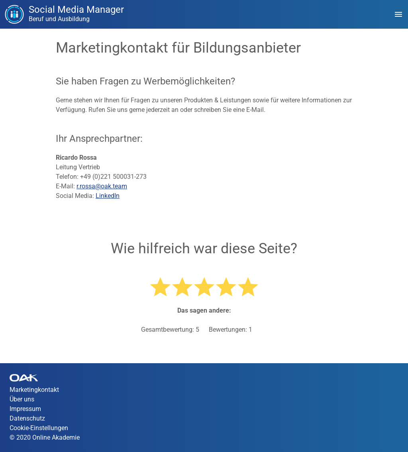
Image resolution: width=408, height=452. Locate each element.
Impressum (25, 409)
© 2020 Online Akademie (45, 437)
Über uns (22, 399)
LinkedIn (108, 196)
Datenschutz (27, 418)
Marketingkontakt (34, 389)
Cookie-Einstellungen (39, 428)
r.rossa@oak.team (101, 186)
